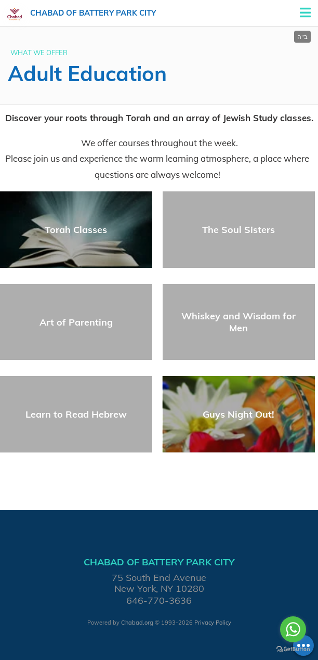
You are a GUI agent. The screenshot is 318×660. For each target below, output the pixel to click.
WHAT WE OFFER (39, 52)
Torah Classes (76, 230)
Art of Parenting (76, 322)
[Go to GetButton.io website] (293, 649)
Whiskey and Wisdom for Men (238, 322)
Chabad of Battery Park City (93, 13)
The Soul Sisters (238, 230)
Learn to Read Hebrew (76, 414)
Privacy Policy (212, 622)
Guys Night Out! (238, 414)
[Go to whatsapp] (293, 629)
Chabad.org (137, 622)
